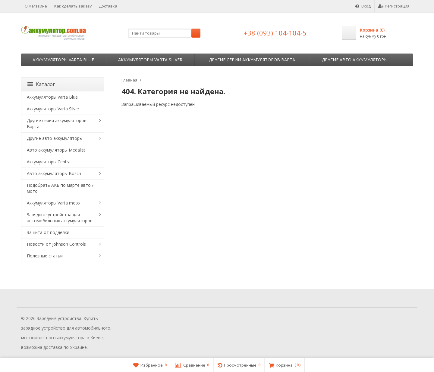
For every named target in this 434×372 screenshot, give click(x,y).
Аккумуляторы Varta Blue (63, 60)
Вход (363, 6)
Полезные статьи (45, 256)
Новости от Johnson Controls (56, 244)
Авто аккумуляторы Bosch (54, 173)
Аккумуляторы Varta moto (53, 203)
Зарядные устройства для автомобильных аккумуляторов (60, 217)
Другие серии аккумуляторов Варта (252, 60)
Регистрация (393, 6)
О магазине (36, 6)
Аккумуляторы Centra (49, 161)
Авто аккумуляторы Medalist (56, 150)
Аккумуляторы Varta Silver (150, 60)
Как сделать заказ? (73, 6)
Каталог (41, 84)
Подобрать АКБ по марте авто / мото (60, 188)
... (406, 60)
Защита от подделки (48, 232)
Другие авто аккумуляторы (355, 60)
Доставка (108, 6)
